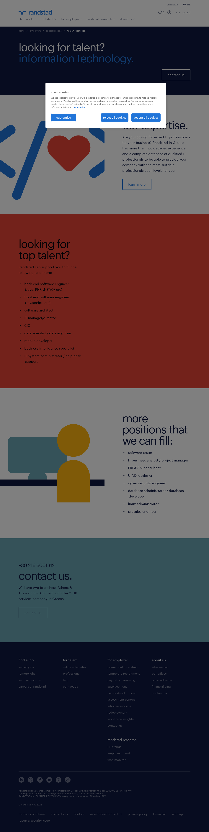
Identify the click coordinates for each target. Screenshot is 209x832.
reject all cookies (114, 117)
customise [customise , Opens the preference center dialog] (63, 117)
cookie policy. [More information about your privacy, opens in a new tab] (78, 107)
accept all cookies (146, 117)
